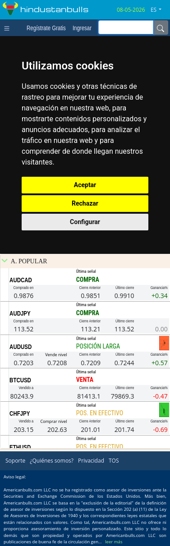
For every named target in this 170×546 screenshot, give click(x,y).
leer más (113, 542)
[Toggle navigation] (9, 27)
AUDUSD (20, 346)
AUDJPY (20, 313)
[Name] (160, 27)
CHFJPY (19, 413)
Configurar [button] (85, 221)
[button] (159, 10)
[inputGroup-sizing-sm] (125, 27)
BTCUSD (20, 380)
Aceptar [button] (85, 184)
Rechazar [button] (85, 203)
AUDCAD (20, 280)
